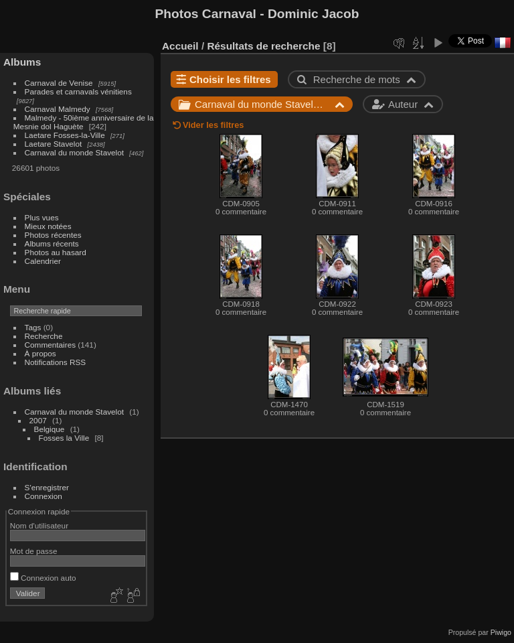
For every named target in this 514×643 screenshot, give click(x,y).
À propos (40, 353)
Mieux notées (48, 226)
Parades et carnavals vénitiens (78, 91)
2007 (38, 420)
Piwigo (501, 632)
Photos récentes (53, 234)
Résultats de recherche (263, 46)
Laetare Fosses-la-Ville (65, 135)
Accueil (180, 46)
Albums (22, 62)
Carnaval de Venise (59, 82)
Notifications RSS (55, 362)
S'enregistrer (47, 487)
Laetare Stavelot (53, 143)
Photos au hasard (55, 252)
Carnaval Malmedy (57, 108)
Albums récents (52, 243)
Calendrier (43, 261)
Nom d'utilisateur (39, 525)
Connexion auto (43, 577)
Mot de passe (34, 551)
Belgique (49, 429)
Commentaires (50, 344)
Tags (33, 327)
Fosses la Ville (64, 437)
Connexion (43, 496)
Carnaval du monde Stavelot (74, 152)
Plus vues (42, 217)
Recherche (44, 336)
